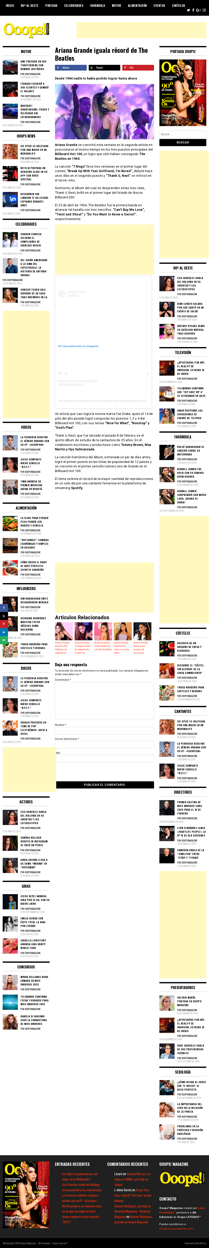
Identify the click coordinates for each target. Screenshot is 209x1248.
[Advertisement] (141, 30)
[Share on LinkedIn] (4, 632)
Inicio (10, 5)
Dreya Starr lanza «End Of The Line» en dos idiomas (133, 1195)
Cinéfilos (178, 5)
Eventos (159, 5)
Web (57, 752)
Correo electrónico (67, 738)
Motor (116, 5)
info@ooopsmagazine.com (176, 1228)
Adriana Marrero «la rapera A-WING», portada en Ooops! (132, 1179)
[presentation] (79, 771)
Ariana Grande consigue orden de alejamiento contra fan (82, 647)
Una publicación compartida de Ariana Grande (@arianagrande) (96, 400)
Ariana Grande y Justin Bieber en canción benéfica (102, 645)
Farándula (97, 5)
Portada (51, 5)
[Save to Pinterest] (138, 68)
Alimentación (137, 5)
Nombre (61, 724)
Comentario (63, 679)
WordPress (201, 1243)
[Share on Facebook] (71, 68)
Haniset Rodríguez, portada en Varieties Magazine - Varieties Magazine (132, 1211)
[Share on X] (104, 68)
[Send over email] (4, 640)
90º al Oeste (30, 5)
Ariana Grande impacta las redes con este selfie (123, 645)
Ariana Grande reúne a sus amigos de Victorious (141, 647)
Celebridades (73, 5)
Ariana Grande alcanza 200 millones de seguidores (62, 647)
